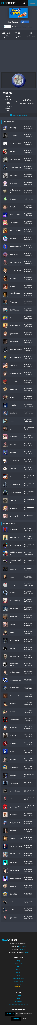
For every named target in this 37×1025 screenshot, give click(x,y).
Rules (19, 966)
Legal (18, 975)
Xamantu (22, 949)
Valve (27, 952)
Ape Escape (12, 22)
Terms (18, 984)
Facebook (18, 1001)
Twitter (18, 998)
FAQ (18, 961)
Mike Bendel (22, 946)
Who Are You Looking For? (7, 97)
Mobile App (18, 964)
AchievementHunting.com (18, 1004)
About (18, 969)
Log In (32, 3)
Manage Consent (18, 978)
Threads (18, 995)
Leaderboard (16, 27)
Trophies (7, 27)
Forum (30, 27)
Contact (18, 972)
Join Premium (18, 987)
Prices (24, 27)
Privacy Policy (18, 981)
